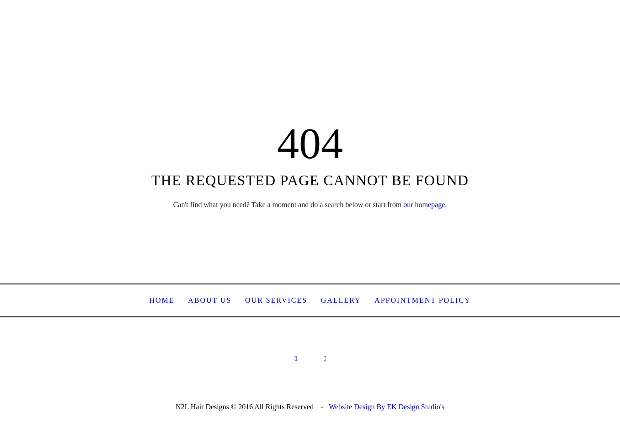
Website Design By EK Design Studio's (386, 407)
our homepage (424, 205)
